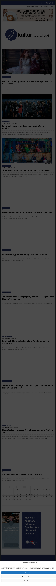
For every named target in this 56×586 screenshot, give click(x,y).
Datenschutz (27, 584)
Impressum (33, 584)
